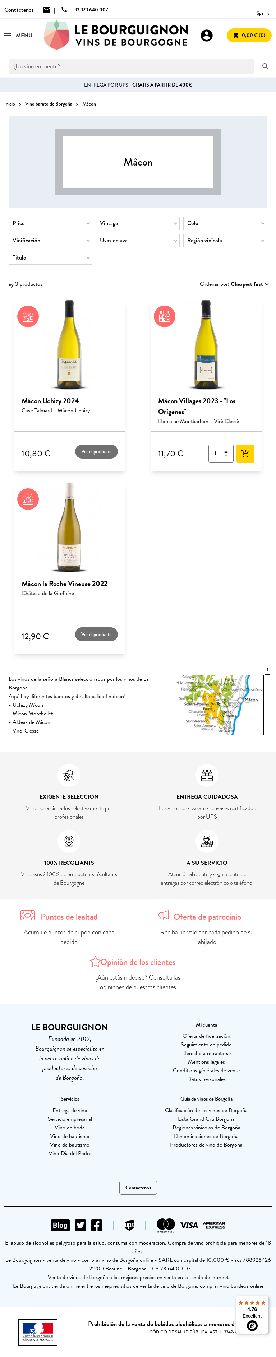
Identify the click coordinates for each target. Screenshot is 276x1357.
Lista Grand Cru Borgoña (206, 1119)
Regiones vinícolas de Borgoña (206, 1127)
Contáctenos (138, 1187)
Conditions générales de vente (206, 1070)
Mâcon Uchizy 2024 (50, 400)
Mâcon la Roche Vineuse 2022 (64, 583)
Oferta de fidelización (206, 1036)
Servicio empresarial (70, 1119)
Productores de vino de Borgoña (206, 1144)
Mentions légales (206, 1062)
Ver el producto (96, 451)
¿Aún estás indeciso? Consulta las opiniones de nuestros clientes (138, 982)
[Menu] (264, 1300)
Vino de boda (70, 1127)
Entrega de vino (69, 1110)
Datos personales (206, 1079)
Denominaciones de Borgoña (206, 1136)
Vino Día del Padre (70, 1153)
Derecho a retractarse (206, 1053)
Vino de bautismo (69, 1136)
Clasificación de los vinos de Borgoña (206, 1110)
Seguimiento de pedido (206, 1044)
